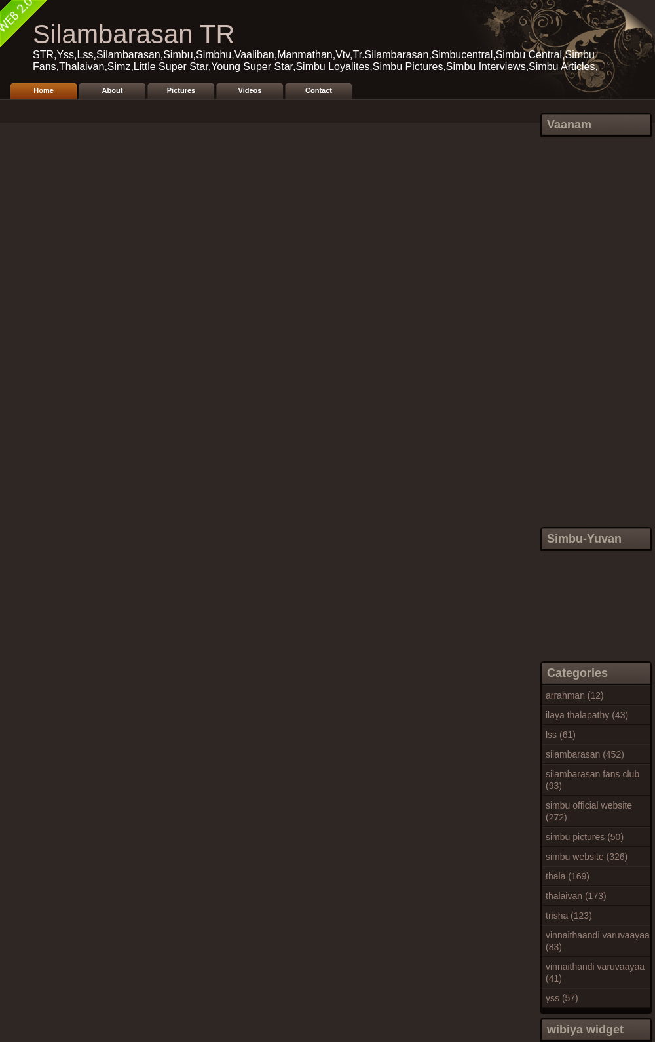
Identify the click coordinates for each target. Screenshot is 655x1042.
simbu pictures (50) (585, 837)
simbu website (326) (586, 856)
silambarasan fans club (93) (592, 780)
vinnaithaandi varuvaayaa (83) (598, 941)
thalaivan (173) (576, 896)
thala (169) (568, 876)
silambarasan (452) (585, 754)
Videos (250, 90)
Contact (318, 90)
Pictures (181, 90)
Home (43, 90)
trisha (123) (569, 915)
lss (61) (561, 734)
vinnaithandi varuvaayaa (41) (595, 972)
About (112, 90)
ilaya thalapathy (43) (587, 715)
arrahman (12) (575, 695)
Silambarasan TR (133, 34)
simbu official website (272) (589, 811)
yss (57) (562, 998)
